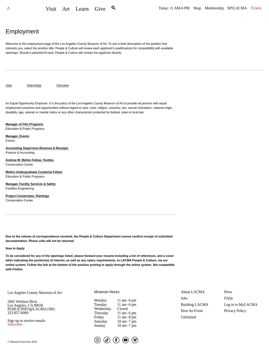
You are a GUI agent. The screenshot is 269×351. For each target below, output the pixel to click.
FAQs (228, 298)
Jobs (184, 298)
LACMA (17, 9)
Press (228, 292)
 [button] (113, 9)
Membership (214, 8)
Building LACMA (194, 304)
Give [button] (100, 9)
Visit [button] (51, 9)
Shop (197, 8)
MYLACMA (237, 8)
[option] (9, 85)
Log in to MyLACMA (240, 304)
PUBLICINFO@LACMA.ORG (31, 309)
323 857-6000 (17, 313)
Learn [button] (82, 9)
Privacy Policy (235, 311)
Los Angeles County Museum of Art (34, 293)
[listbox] (134, 85)
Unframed (188, 317)
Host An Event (192, 311)
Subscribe (14, 324)
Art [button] (66, 9)
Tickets (256, 8)
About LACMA (193, 292)
